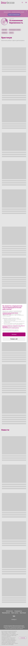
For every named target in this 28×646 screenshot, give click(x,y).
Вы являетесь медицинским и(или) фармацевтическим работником (12, 307)
